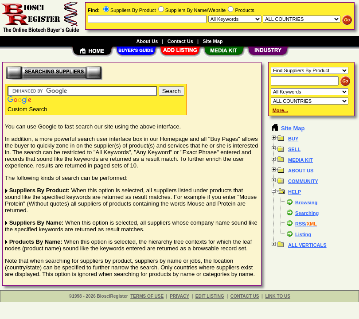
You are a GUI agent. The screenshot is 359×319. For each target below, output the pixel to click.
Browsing (306, 202)
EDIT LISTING (209, 296)
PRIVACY (179, 296)
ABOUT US (300, 170)
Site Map (212, 41)
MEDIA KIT (300, 160)
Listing (303, 234)
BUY (293, 138)
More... (280, 110)
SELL (294, 149)
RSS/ (306, 223)
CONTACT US (244, 296)
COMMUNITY (303, 181)
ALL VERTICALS (307, 245)
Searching (307, 213)
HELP (294, 192)
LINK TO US (277, 296)
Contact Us (180, 41)
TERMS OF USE (147, 296)
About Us (147, 41)
